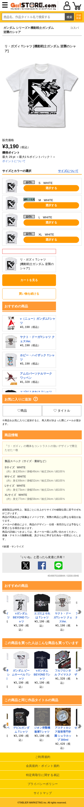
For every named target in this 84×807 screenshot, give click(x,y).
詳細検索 (78, 16)
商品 (22, 410)
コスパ (74, 27)
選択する (51, 188)
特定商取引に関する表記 (43, 775)
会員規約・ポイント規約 (43, 765)
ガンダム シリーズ (15, 27)
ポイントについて (14, 161)
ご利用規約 (42, 757)
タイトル (62, 410)
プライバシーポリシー (43, 784)
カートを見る (29, 280)
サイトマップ (43, 793)
